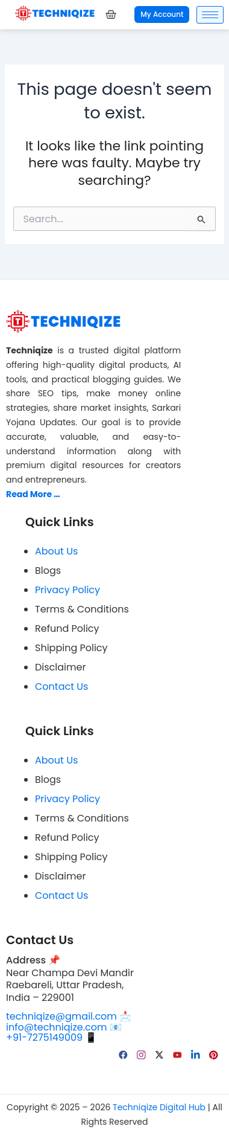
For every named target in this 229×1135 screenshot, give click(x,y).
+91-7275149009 (51, 1037)
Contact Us (61, 686)
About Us (56, 551)
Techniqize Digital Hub (159, 1107)
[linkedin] (196, 1055)
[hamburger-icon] (210, 15)
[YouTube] (178, 1055)
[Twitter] (160, 1055)
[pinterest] (214, 1055)
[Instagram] (142, 1055)
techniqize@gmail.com (68, 1016)
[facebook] (123, 1055)
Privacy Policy (67, 590)
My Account (161, 14)
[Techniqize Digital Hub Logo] (55, 13)
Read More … (33, 494)
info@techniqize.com (64, 1027)
